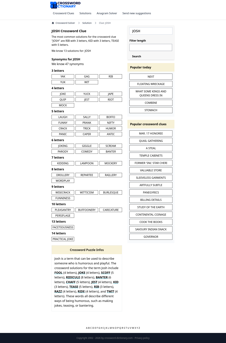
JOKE (63, 94)
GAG (87, 76)
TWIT (110, 291)
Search (136, 56)
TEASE (73, 287)
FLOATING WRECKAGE (151, 84)
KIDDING (63, 163)
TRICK (86, 128)
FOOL (58, 273)
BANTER (111, 151)
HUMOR (111, 128)
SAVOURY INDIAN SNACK (151, 229)
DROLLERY (62, 175)
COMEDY (86, 151)
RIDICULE (73, 277)
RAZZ (58, 291)
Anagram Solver (107, 13)
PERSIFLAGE (62, 215)
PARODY (63, 151)
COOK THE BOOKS (150, 222)
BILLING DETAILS (151, 200)
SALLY (86, 117)
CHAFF (71, 282)
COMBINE (151, 103)
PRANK (87, 123)
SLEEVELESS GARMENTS (151, 178)
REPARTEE (87, 175)
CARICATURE (111, 210)
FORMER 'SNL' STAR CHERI (151, 163)
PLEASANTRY (63, 210)
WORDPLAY (63, 181)
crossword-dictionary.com (118, 337)
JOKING (63, 146)
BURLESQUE (110, 192)
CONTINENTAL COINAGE (151, 214)
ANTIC (111, 134)
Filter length (137, 40)
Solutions (85, 13)
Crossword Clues (63, 13)
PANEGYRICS (151, 192)
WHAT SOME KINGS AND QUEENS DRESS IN (151, 93)
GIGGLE (87, 146)
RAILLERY (111, 175)
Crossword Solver (63, 22)
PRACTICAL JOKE (63, 239)
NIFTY (111, 123)
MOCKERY (110, 163)
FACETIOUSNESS (63, 227)
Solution (87, 22)
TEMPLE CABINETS (150, 155)
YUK (62, 82)
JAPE (111, 94)
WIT (86, 82)
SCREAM (110, 146)
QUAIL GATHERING (151, 141)
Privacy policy (142, 337)
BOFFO (110, 117)
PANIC (63, 134)
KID (116, 282)
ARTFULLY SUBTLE (151, 185)
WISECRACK (63, 192)
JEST (86, 99)
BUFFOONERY (87, 210)
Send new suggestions (136, 13)
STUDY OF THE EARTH (151, 207)
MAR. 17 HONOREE (151, 133)
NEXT (151, 76)
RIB (111, 76)
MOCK (63, 105)
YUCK (86, 94)
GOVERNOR (151, 237)
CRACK (63, 128)
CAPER (87, 134)
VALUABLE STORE (151, 170)
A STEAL (151, 148)
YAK (62, 76)
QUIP (63, 99)
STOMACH (150, 110)
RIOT (111, 99)
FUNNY (62, 123)
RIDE (81, 291)
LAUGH (62, 117)
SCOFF (105, 273)
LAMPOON (87, 163)
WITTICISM (87, 192)
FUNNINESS (62, 198)
